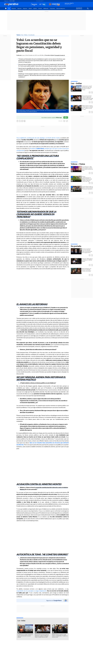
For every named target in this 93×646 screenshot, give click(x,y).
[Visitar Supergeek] (81, 9)
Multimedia (45, 8)
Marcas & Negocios (60, 8)
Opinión (35, 8)
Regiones (25, 8)
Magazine (14, 8)
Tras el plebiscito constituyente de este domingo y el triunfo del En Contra (38, 138)
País (9, 8)
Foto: (19, 81)
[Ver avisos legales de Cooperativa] (77, 9)
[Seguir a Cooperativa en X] (12, 1)
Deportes (19, 8)
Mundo (30, 8)
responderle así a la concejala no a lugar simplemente (31, 591)
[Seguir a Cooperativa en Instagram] (13, 1)
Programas (52, 8)
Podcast (40, 8)
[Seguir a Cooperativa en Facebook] (10, 1)
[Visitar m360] (79, 9)
